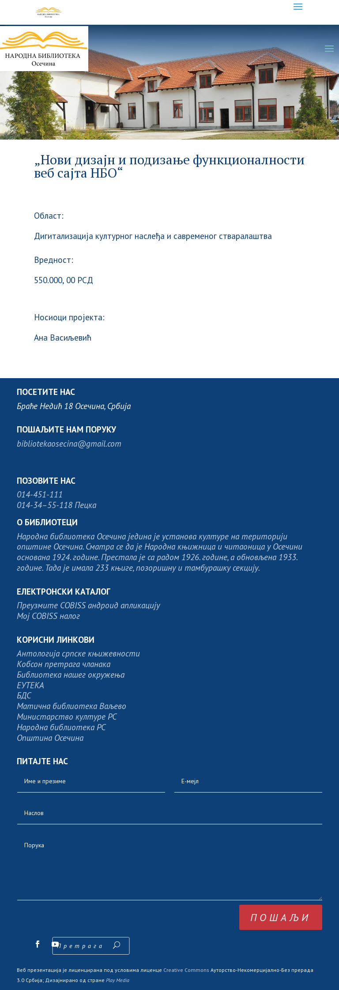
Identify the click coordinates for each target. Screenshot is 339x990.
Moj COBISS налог (48, 615)
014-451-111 (40, 494)
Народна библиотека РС (61, 726)
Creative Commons (186, 970)
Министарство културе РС (67, 716)
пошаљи (280, 917)
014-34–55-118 (44, 504)
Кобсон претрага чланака (63, 663)
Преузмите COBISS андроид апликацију (88, 605)
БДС (24, 695)
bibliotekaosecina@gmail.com (69, 443)
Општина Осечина (50, 737)
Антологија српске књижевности (78, 653)
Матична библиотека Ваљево (71, 705)
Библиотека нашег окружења (70, 674)
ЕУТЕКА (30, 684)
